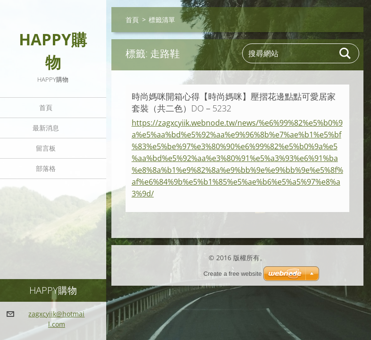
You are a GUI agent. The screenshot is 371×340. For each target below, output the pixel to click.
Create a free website (232, 273)
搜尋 (345, 53)
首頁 (45, 107)
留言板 (46, 148)
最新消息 (46, 127)
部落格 (46, 168)
